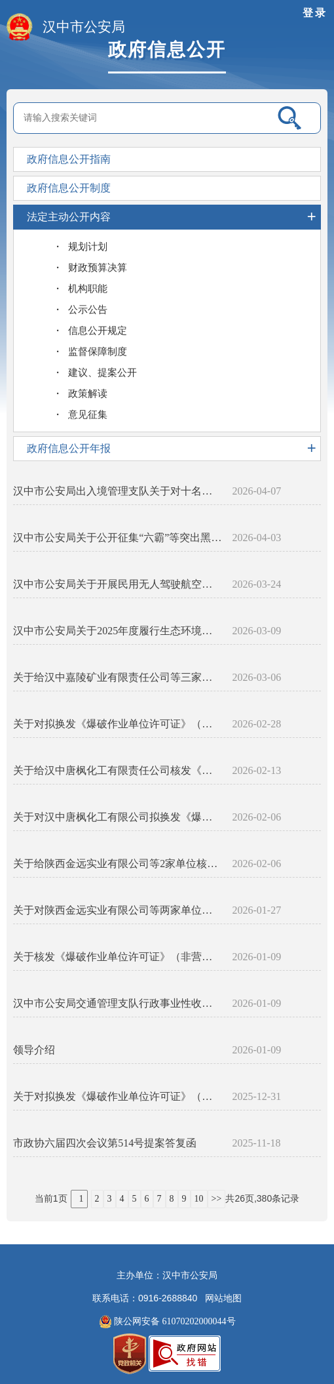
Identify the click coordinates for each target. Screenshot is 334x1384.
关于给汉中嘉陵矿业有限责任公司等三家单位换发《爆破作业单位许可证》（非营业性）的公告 (117, 677)
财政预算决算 (97, 267)
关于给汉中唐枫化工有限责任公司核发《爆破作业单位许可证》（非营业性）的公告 (117, 770)
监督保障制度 (97, 351)
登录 (315, 12)
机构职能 (87, 288)
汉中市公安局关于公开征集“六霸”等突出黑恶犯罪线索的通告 (117, 537)
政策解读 (87, 393)
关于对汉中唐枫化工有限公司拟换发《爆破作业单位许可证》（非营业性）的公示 (117, 817)
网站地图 (223, 1298)
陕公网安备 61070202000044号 (167, 1321)
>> (217, 1199)
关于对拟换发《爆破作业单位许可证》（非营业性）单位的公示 (117, 723)
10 (199, 1199)
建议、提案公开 (102, 372)
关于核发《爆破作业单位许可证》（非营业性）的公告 (117, 956)
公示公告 (87, 309)
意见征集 (87, 414)
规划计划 (87, 246)
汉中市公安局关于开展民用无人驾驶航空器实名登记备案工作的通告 (117, 584)
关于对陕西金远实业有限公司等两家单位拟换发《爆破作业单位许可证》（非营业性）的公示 (117, 910)
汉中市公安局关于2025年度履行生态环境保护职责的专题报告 (117, 630)
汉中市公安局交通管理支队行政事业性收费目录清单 (117, 1003)
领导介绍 (34, 1049)
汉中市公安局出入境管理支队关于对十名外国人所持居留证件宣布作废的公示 (117, 491)
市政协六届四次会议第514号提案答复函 (104, 1143)
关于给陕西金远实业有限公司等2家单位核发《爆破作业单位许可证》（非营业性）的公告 (117, 863)
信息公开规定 (97, 330)
